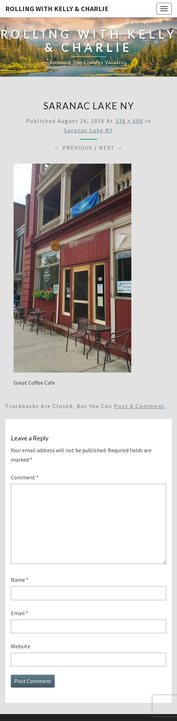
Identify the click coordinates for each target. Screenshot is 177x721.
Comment (25, 477)
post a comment (139, 405)
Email (19, 613)
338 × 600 (129, 120)
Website (20, 646)
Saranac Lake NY (88, 130)
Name (20, 579)
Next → (111, 147)
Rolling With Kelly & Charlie (56, 8)
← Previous (73, 147)
